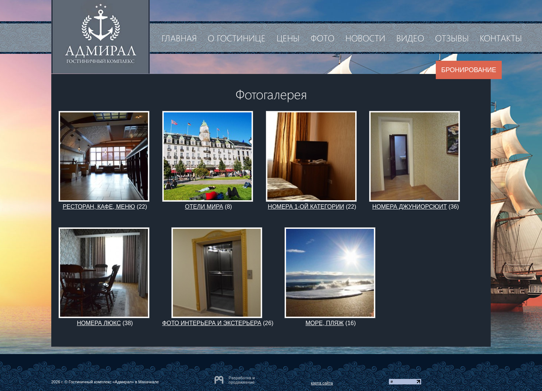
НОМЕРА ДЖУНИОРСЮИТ (409, 207)
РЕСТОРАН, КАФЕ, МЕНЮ (99, 207)
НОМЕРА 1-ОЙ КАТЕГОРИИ (306, 207)
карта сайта (322, 383)
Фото (322, 38)
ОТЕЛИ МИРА (204, 207)
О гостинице (237, 38)
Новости (365, 38)
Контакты (501, 38)
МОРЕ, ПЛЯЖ (324, 323)
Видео (410, 38)
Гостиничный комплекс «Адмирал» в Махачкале (113, 382)
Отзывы (452, 38)
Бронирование (468, 70)
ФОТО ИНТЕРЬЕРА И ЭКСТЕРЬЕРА (211, 323)
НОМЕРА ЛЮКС (99, 323)
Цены (288, 38)
